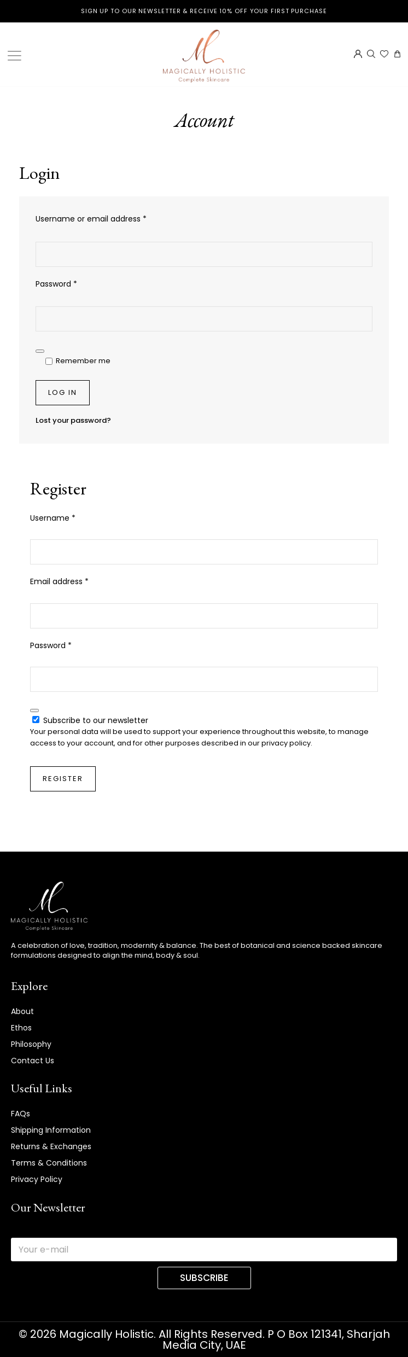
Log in (62, 392)
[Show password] (40, 351)
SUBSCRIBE (204, 1277)
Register (63, 778)
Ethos (21, 1027)
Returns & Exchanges (51, 1146)
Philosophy (31, 1044)
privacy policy (286, 743)
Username (69, 517)
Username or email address (107, 218)
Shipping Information (51, 1130)
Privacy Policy (36, 1179)
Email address (75, 581)
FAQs (20, 1113)
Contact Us (32, 1060)
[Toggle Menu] (16, 56)
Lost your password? (73, 420)
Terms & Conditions (49, 1162)
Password (73, 283)
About (22, 1011)
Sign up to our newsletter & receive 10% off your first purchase (204, 11)
